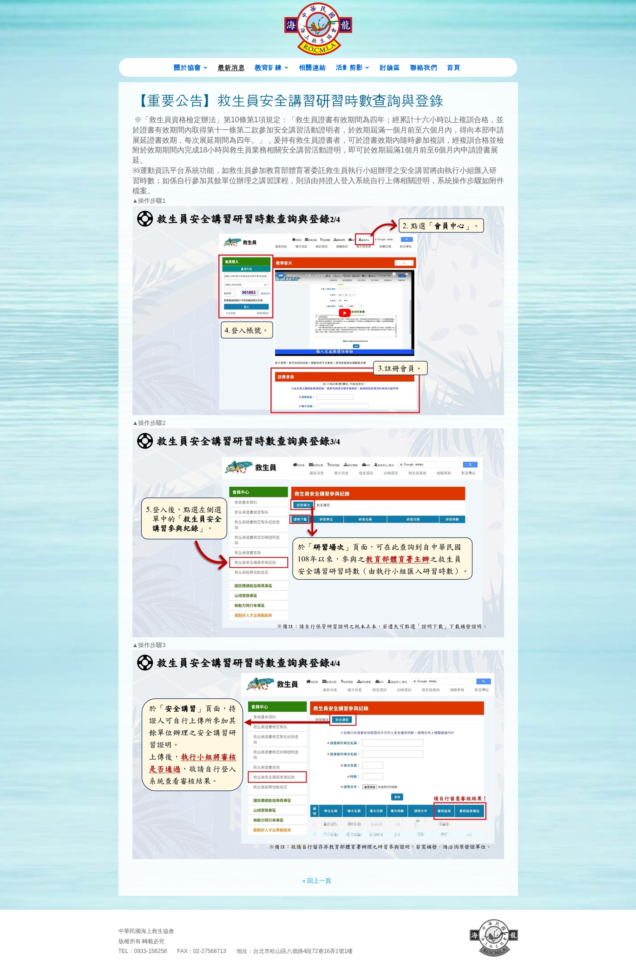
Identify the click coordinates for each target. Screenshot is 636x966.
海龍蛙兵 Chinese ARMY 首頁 (318, 28)
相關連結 (311, 67)
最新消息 (230, 67)
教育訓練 (268, 67)
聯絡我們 (423, 67)
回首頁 (494, 938)
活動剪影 (348, 67)
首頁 (453, 67)
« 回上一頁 (317, 880)
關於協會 (186, 67)
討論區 (390, 67)
